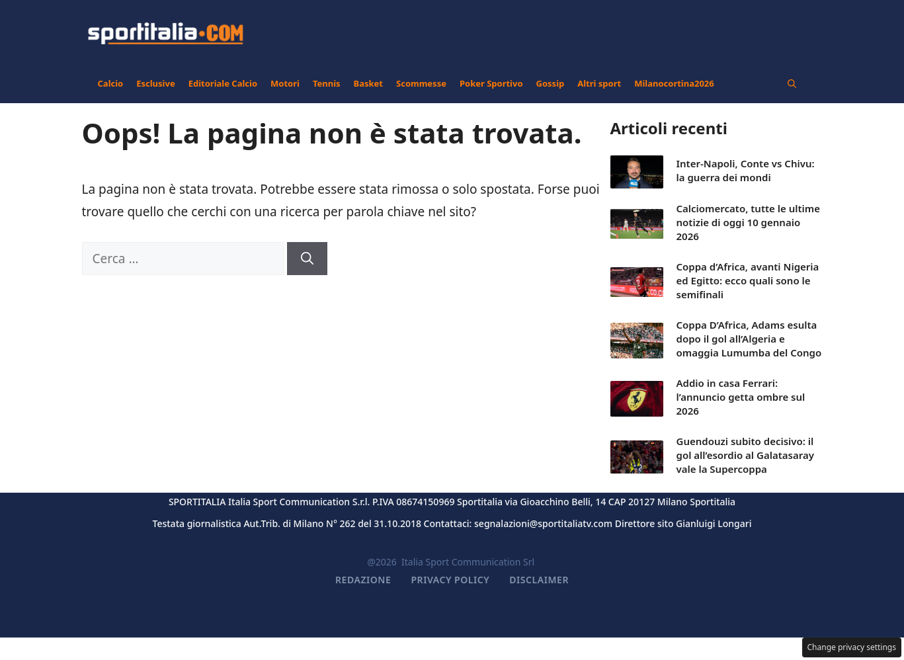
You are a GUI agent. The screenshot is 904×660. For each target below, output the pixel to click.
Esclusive (155, 83)
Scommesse (421, 83)
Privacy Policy (450, 579)
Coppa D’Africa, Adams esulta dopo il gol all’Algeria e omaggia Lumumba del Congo (749, 338)
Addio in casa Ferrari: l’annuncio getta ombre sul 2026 (741, 396)
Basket (368, 83)
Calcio (111, 83)
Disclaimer (539, 579)
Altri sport (599, 83)
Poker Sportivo (491, 83)
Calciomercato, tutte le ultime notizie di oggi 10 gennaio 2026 (749, 222)
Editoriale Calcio (222, 83)
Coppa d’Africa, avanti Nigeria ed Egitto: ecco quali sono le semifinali (748, 280)
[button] (791, 83)
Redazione (363, 579)
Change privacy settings (852, 647)
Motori (285, 83)
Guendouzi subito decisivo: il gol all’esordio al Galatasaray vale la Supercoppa (745, 454)
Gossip (550, 83)
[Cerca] (307, 259)
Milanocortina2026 (674, 83)
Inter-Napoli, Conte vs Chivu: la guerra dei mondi (746, 170)
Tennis (327, 83)
